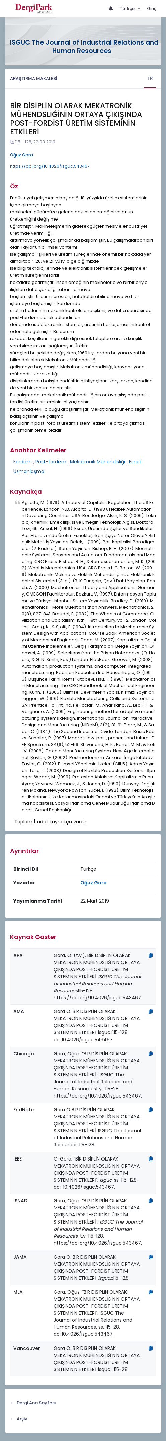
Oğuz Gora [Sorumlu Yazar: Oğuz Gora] (93, 882)
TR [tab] (150, 78)
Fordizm (22, 461)
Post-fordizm (50, 461)
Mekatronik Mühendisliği (97, 461)
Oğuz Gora (21, 155)
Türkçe (128, 8)
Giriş (151, 8)
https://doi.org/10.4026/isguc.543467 (50, 166)
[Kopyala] (151, 955)
